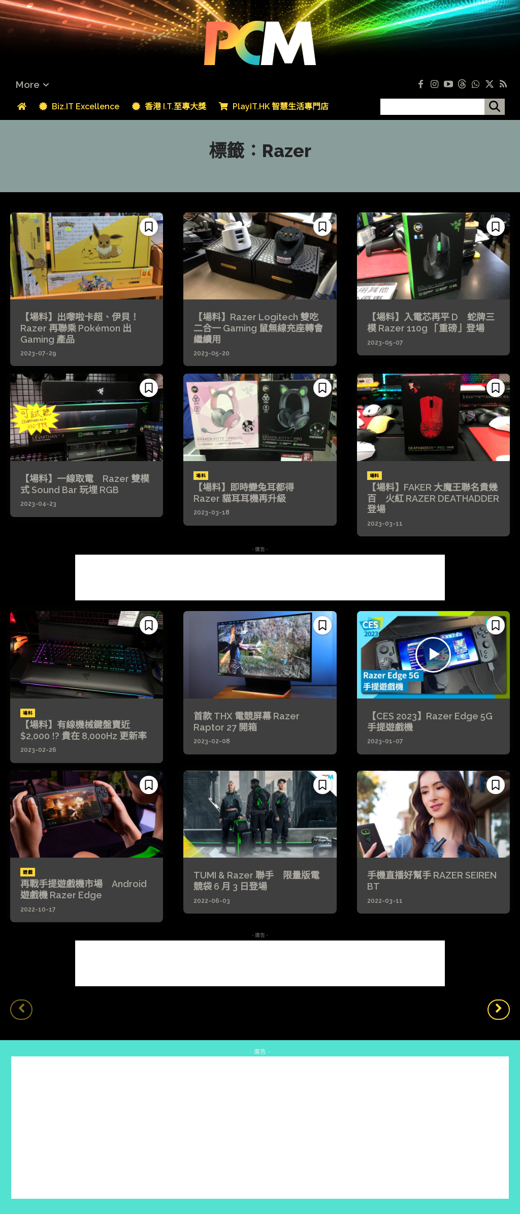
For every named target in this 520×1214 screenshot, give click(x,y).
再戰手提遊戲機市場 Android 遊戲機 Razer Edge (83, 889)
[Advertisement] (260, 577)
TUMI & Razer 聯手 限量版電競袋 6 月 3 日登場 (256, 881)
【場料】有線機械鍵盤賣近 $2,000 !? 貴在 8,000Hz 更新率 (83, 730)
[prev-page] (21, 1009)
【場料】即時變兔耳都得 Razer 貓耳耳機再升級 (248, 493)
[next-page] (499, 1009)
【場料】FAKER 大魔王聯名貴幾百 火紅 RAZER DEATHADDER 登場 (433, 498)
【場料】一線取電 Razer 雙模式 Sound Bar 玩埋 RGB (84, 484)
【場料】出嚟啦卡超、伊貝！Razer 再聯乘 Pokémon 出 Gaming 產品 (79, 328)
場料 (201, 475)
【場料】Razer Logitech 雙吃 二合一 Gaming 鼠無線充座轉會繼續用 (260, 328)
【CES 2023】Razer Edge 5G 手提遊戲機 (430, 722)
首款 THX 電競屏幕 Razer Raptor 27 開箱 (246, 722)
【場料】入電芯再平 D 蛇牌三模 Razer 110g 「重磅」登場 (431, 322)
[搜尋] (494, 107)
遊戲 (27, 872)
